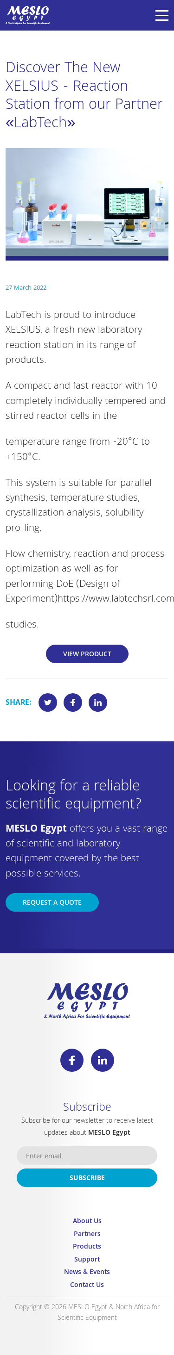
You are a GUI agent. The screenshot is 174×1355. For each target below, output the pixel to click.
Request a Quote (52, 903)
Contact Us (87, 1285)
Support (87, 1260)
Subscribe (87, 1178)
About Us (87, 1222)
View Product (87, 654)
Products (87, 1247)
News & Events (87, 1273)
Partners (87, 1235)
